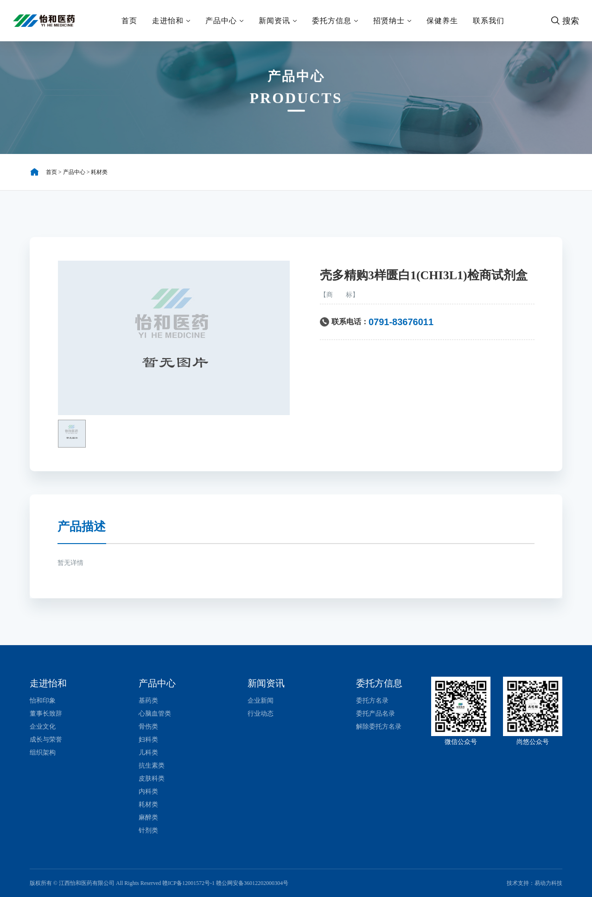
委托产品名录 (375, 713)
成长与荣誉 (46, 739)
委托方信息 (335, 20)
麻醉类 (148, 817)
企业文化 (43, 726)
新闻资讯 (278, 20)
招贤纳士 (392, 20)
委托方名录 (372, 700)
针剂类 (148, 830)
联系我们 (488, 21)
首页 (129, 21)
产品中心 (224, 20)
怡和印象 (43, 700)
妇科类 (148, 739)
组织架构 (43, 752)
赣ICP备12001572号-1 (188, 883)
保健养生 (442, 21)
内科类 (148, 791)
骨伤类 (148, 726)
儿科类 (148, 752)
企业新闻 (261, 700)
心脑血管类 (155, 713)
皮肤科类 (152, 778)
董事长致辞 (46, 713)
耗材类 (99, 172)
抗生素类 (152, 765)
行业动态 (261, 713)
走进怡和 (171, 20)
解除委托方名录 (378, 726)
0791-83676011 (401, 322)
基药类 (148, 700)
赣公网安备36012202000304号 (252, 883)
